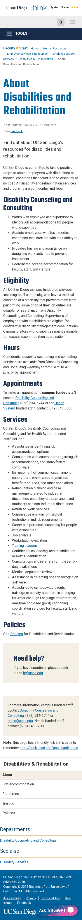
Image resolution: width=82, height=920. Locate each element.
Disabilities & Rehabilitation (36, 59)
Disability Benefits (14, 862)
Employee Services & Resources (27, 53)
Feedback (24, 903)
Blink (34, 14)
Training (8, 803)
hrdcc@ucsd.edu (20, 721)
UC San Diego (12, 9)
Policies (16, 634)
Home (34, 48)
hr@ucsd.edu (33, 673)
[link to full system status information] (75, 7)
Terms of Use (50, 898)
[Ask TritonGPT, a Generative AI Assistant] (56, 910)
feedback (16, 131)
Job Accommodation (18, 784)
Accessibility (12, 898)
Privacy (31, 898)
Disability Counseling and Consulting (28, 840)
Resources (10, 794)
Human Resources (54, 48)
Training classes (24, 546)
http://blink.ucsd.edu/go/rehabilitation (49, 748)
